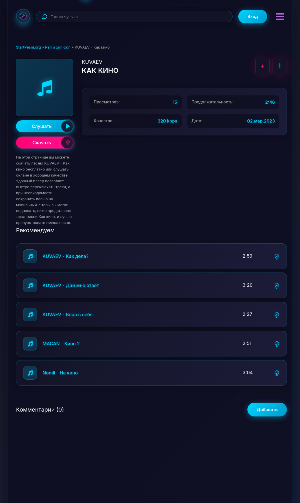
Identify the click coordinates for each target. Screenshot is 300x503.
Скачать (52, 143)
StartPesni (23, 16)
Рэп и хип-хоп (58, 47)
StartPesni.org (28, 47)
